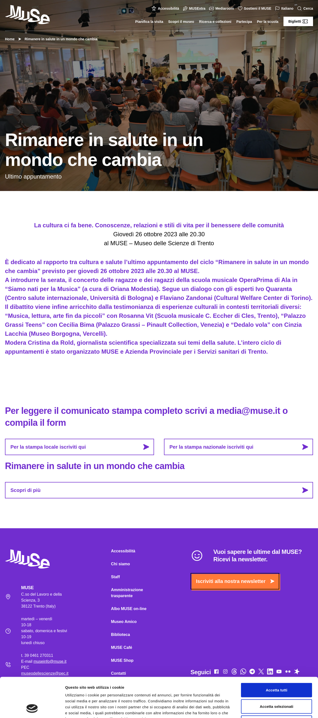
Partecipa (244, 22)
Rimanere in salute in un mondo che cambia (58, 39)
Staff (115, 577)
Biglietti (298, 21)
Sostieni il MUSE (255, 8)
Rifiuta (276, 685)
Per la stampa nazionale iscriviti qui (238, 447)
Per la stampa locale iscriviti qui (79, 447)
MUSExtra (194, 8)
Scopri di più (159, 490)
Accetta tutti (276, 653)
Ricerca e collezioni (215, 22)
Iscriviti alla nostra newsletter (235, 581)
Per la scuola (267, 22)
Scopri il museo (181, 22)
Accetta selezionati (276, 669)
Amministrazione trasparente (127, 593)
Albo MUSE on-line (129, 609)
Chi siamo (120, 564)
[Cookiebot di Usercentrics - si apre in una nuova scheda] (32, 708)
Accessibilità (166, 8)
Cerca (305, 8)
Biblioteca (120, 634)
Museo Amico (124, 622)
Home (10, 39)
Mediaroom (222, 8)
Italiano (284, 8)
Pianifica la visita (149, 22)
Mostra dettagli (261, 708)
